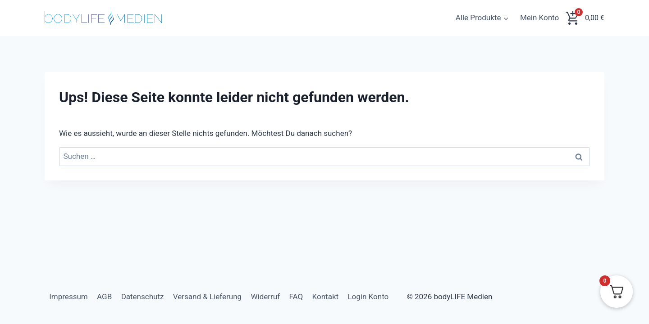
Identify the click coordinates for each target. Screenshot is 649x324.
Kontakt (325, 296)
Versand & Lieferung (207, 296)
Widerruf (265, 296)
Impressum (68, 296)
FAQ (296, 296)
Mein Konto (539, 17)
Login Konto (367, 296)
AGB (104, 296)
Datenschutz (142, 296)
